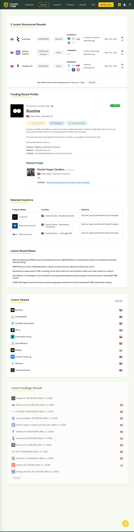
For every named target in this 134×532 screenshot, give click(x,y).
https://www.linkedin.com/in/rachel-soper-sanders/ (68, 182)
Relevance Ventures (27, 225)
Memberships (105, 4)
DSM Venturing (25, 234)
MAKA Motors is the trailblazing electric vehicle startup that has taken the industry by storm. (54, 266)
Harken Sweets (25, 52)
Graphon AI (27, 66)
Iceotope (26, 39)
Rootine (33, 111)
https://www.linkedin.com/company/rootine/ (53, 153)
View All (92, 82)
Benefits (83, 4)
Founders (70, 4)
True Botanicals (25, 370)
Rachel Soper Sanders (50, 169)
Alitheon (21, 363)
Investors (57, 4)
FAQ (93, 4)
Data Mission (24, 343)
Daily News (29, 4)
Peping (21, 350)
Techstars (23, 216)
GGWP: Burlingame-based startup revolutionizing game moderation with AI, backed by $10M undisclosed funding (62, 282)
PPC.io (20, 330)
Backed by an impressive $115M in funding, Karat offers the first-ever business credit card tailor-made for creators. (63, 271)
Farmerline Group (26, 336)
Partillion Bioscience (27, 323)
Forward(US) (23, 316)
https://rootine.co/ (43, 150)
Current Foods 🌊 (26, 356)
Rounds (44, 4)
